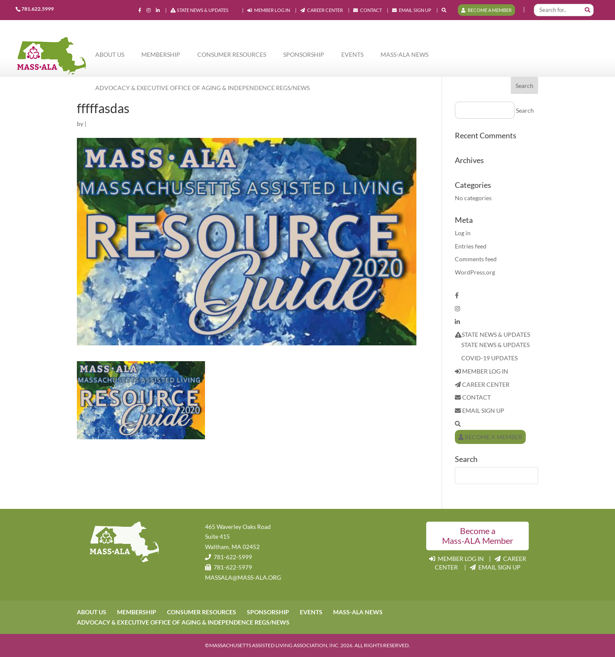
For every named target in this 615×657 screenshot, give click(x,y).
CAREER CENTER (321, 10)
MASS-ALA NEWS (404, 54)
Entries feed (470, 246)
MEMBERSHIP (160, 54)
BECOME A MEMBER (486, 10)
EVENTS (352, 54)
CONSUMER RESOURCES (231, 54)
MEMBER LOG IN (268, 10)
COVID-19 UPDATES (489, 358)
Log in (463, 233)
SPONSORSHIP (303, 54)
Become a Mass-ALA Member (477, 536)
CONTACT (367, 10)
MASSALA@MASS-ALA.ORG (243, 577)
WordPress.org (475, 272)
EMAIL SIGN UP (411, 10)
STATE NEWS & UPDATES (199, 10)
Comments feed (476, 259)
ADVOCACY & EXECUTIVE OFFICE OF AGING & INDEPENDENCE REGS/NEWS (202, 87)
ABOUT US (109, 54)
